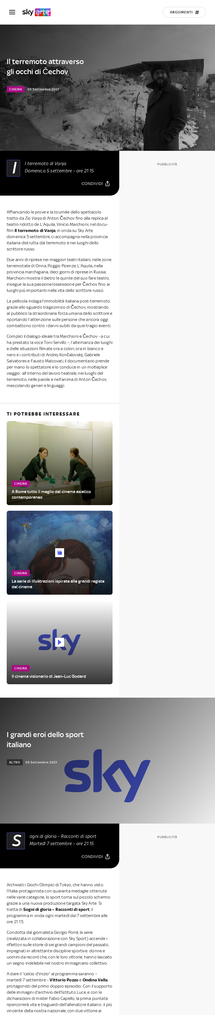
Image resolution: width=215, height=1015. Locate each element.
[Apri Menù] (15, 12)
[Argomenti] (184, 12)
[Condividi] (95, 183)
